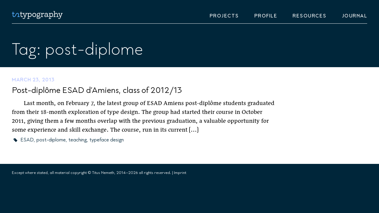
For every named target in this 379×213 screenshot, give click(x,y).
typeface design (106, 140)
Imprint (180, 173)
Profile (265, 16)
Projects (224, 16)
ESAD (27, 140)
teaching (77, 140)
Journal (354, 16)
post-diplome (51, 140)
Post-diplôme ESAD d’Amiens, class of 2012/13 (97, 90)
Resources (310, 16)
